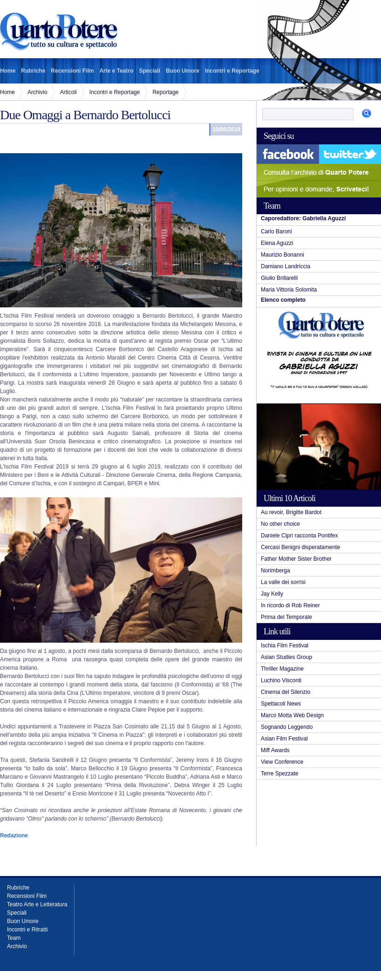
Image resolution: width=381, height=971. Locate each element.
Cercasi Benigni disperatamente (300, 547)
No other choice (280, 524)
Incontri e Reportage (232, 71)
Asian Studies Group (286, 657)
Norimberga (275, 570)
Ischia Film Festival (284, 645)
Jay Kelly (272, 594)
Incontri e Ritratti (27, 929)
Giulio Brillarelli (279, 278)
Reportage (165, 92)
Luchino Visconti (281, 680)
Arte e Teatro (116, 71)
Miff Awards (275, 750)
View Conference (282, 762)
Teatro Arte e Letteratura (37, 904)
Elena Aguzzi (277, 243)
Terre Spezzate (280, 773)
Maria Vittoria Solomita (289, 289)
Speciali (149, 71)
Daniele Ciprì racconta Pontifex (299, 535)
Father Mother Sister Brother (296, 559)
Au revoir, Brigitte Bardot (291, 512)
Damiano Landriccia (285, 266)
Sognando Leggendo (287, 727)
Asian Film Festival (284, 738)
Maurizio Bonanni (282, 254)
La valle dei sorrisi (283, 582)
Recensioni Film (72, 71)
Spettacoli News (281, 703)
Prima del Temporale (286, 617)
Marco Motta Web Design (292, 715)
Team (13, 938)
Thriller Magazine (282, 668)
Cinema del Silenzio (285, 692)
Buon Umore (182, 71)
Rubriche (33, 71)
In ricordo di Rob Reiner (290, 605)
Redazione (14, 835)
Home (7, 71)
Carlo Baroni (276, 231)
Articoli (68, 92)
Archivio (37, 92)
